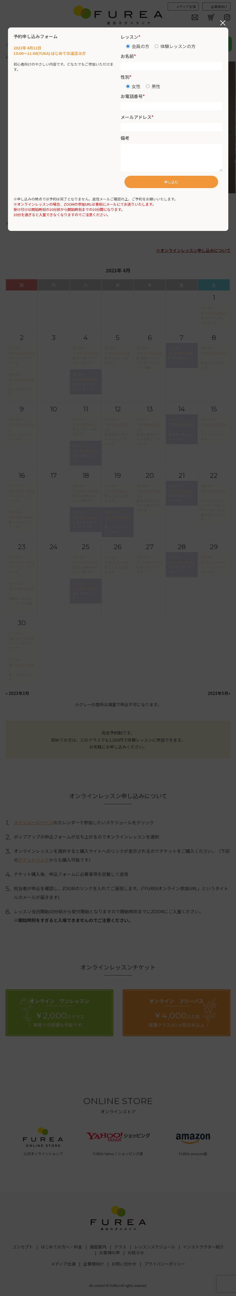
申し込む (171, 182)
